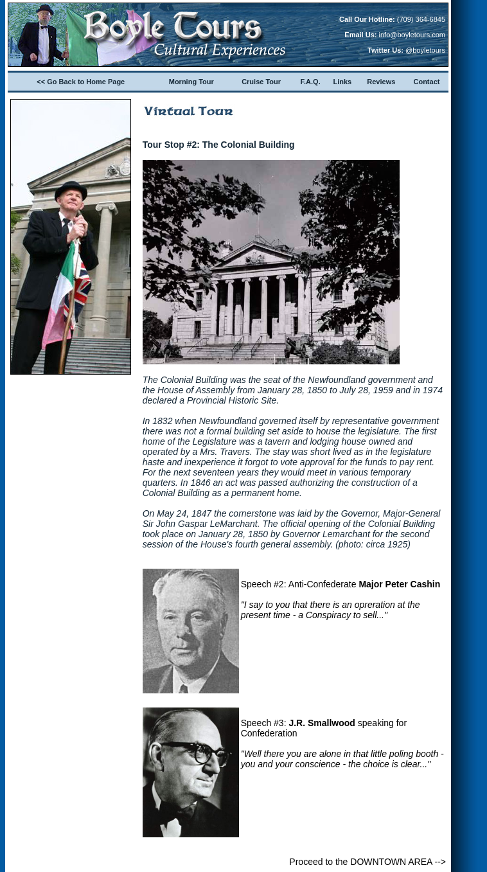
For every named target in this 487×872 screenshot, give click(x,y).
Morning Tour (191, 81)
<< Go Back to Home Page (81, 81)
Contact (426, 81)
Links (342, 81)
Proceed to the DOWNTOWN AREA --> (367, 862)
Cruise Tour (261, 81)
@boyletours (425, 50)
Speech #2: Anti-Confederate (341, 599)
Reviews (381, 81)
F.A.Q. (311, 81)
